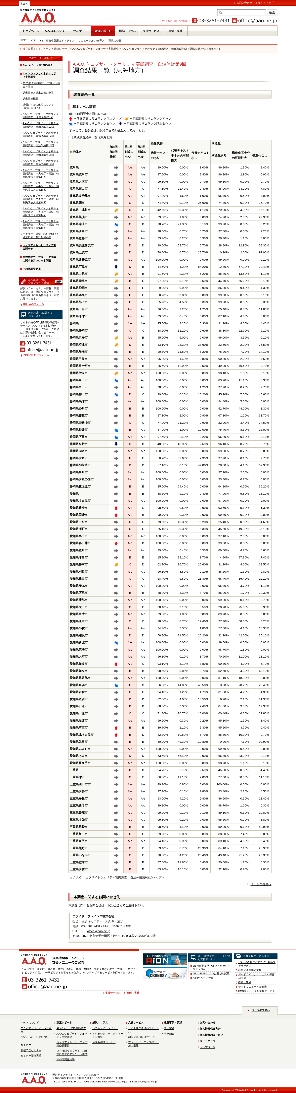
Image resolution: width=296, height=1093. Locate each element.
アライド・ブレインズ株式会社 (81, 1074)
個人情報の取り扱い (211, 1034)
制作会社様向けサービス (142, 1036)
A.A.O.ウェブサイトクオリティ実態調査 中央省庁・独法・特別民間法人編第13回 (41, 224)
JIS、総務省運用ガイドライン (57, 40)
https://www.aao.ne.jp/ (114, 1081)
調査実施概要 (30, 98)
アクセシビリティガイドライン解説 (107, 1035)
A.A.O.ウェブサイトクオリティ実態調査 (95, 48)
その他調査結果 (32, 268)
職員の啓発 (114, 40)
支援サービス (113, 992)
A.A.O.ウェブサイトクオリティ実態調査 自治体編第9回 (155, 48)
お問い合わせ (244, 2)
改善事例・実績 (173, 1022)
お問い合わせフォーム (36, 355)
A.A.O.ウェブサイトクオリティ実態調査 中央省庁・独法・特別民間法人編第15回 (41, 199)
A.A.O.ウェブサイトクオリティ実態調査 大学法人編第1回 (41, 115)
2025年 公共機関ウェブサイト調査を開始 (41, 85)
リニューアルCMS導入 (91, 40)
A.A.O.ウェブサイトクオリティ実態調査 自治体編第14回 (41, 162)
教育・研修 (244, 982)
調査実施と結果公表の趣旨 (38, 92)
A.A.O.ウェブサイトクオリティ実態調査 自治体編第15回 (41, 153)
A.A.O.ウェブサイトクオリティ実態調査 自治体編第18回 (41, 125)
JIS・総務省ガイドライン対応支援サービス (257, 964)
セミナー (26, 1044)
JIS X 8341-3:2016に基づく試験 (211, 973)
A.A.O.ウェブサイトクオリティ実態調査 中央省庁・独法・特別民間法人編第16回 (41, 186)
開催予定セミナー (31, 1050)
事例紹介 (169, 1033)
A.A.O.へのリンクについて (36, 1036)
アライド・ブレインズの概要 (36, 1030)
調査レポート (61, 48)
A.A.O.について (30, 1022)
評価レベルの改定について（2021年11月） (38, 106)
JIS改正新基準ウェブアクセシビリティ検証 (211, 967)
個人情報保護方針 (210, 1028)
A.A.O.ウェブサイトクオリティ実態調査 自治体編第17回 (41, 134)
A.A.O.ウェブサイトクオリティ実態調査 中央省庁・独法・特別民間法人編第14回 (41, 212)
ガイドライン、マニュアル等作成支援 (256, 976)
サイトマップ (266, 2)
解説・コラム (100, 1022)
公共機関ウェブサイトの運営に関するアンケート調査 (39, 259)
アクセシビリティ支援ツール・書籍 (143, 1044)
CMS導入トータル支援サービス (256, 991)
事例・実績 (132, 992)
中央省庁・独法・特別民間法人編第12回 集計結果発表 (41, 235)
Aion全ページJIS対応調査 (38, 65)
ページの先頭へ (261, 884)
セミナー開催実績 (31, 1055)
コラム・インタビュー (105, 1028)
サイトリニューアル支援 (252, 986)
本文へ (24, 3)
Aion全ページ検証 (203, 977)
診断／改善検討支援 (250, 970)
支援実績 (169, 1028)
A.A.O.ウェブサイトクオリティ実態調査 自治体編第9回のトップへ (119, 877)
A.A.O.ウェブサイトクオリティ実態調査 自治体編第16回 (41, 144)
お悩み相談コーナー (104, 1042)
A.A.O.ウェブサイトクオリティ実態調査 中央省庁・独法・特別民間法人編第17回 (41, 173)
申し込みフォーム (33, 304)
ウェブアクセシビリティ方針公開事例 (39, 247)
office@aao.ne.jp (98, 931)
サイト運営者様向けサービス (143, 1030)
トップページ (43, 48)
